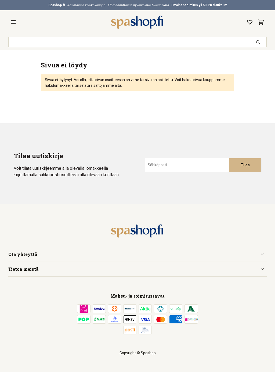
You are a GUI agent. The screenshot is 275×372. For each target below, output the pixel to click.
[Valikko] (13, 22)
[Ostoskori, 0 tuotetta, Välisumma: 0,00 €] (261, 22)
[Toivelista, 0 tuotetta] (249, 22)
